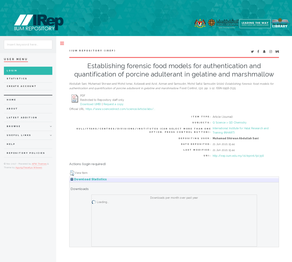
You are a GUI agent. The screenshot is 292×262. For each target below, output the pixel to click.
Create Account (22, 86)
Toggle (62, 43)
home (11, 100)
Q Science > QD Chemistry (230, 122)
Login (12, 70)
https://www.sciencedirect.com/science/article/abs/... (120, 109)
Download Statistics (89, 179)
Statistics (17, 78)
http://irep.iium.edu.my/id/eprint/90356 (238, 155)
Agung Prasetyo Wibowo (28, 167)
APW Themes (39, 163)
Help (11, 144)
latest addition (22, 117)
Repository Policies (26, 153)
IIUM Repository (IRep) (92, 50)
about (12, 109)
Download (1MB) (90, 104)
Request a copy (114, 104)
